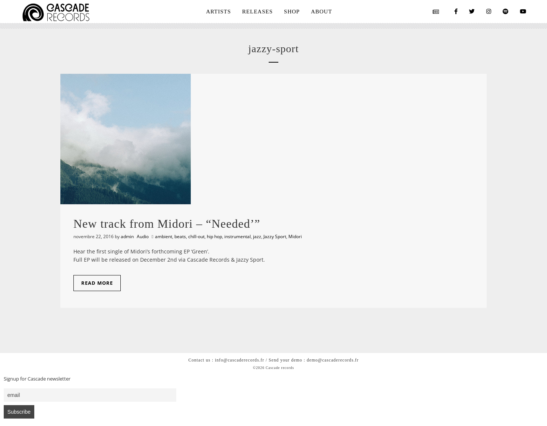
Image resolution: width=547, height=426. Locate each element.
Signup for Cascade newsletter (37, 379)
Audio (143, 236)
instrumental (237, 236)
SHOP (292, 12)
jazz (257, 236)
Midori (295, 236)
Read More (97, 283)
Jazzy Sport (274, 236)
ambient (163, 236)
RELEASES (257, 12)
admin (127, 236)
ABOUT (321, 12)
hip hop (214, 236)
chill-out (196, 236)
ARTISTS (218, 12)
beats (180, 236)
